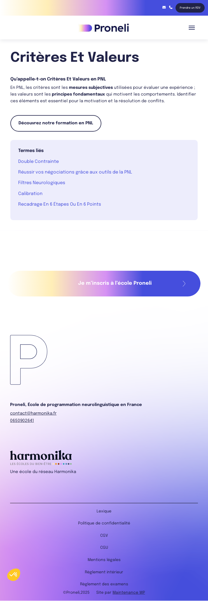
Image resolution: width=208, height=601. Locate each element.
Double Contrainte (38, 161)
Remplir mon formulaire (184, 283)
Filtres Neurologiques (41, 182)
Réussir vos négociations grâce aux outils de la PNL (75, 172)
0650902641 (22, 421)
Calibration (30, 193)
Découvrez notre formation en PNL (55, 123)
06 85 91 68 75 (170, 7)
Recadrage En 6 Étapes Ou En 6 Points (59, 204)
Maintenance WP (129, 593)
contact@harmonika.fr (164, 7)
